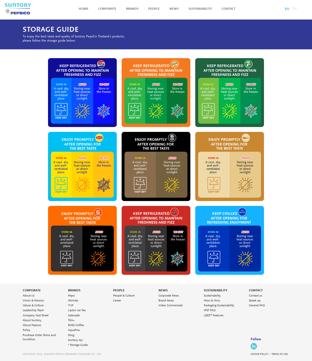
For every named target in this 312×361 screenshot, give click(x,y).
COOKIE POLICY (259, 354)
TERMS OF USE (280, 354)
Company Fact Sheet (36, 315)
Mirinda (73, 300)
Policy (26, 330)
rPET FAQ (209, 310)
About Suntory (32, 320)
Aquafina (74, 330)
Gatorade (74, 315)
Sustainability (200, 9)
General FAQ (257, 305)
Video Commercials (170, 305)
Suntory (18, 8)
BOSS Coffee (76, 325)
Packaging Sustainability (219, 305)
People (154, 9)
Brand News (166, 300)
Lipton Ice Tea (77, 310)
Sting (71, 335)
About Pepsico (32, 325)
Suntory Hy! (75, 340)
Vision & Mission (33, 300)
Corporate (107, 9)
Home (83, 9)
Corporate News (168, 295)
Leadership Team (33, 310)
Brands (132, 9)
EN (287, 9)
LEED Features (214, 315)
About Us (29, 295)
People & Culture (124, 295)
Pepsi (71, 295)
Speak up (255, 300)
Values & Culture (33, 305)
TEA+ (71, 320)
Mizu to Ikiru (212, 300)
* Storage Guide (78, 345)
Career (117, 300)
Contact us (255, 295)
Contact (228, 9)
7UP (70, 305)
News (174, 9)
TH (294, 9)
